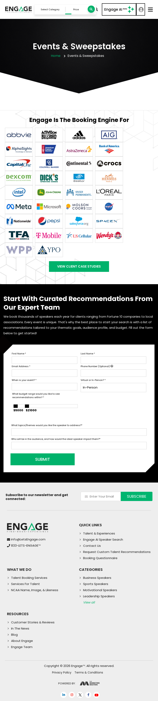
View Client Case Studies (79, 266)
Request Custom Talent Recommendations (117, 552)
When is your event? (24, 380)
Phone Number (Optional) (97, 366)
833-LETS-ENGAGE (26, 545)
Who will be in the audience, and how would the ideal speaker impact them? (55, 439)
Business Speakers (97, 578)
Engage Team (22, 647)
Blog (14, 634)
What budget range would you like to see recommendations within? (36, 395)
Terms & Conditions (88, 672)
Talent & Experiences (99, 533)
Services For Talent (25, 584)
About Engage (22, 641)
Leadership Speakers (99, 596)
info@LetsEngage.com (28, 539)
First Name (19, 353)
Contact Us (92, 546)
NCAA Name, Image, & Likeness (34, 590)
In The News (20, 628)
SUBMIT (42, 459)
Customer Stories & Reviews (33, 622)
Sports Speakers (95, 584)
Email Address (21, 366)
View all (89, 602)
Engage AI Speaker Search (103, 539)
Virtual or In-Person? (93, 380)
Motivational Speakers (100, 590)
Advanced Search (96, 9)
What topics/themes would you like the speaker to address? (46, 425)
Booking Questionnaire (100, 558)
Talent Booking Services (29, 578)
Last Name (88, 353)
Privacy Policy (61, 672)
